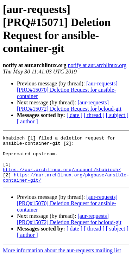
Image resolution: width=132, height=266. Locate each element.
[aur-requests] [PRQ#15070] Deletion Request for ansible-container (67, 89)
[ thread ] (94, 115)
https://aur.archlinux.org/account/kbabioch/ (62, 177)
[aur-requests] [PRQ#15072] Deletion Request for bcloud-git (69, 105)
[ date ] (74, 115)
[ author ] (27, 121)
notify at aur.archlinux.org (97, 65)
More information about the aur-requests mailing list (62, 260)
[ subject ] (117, 115)
